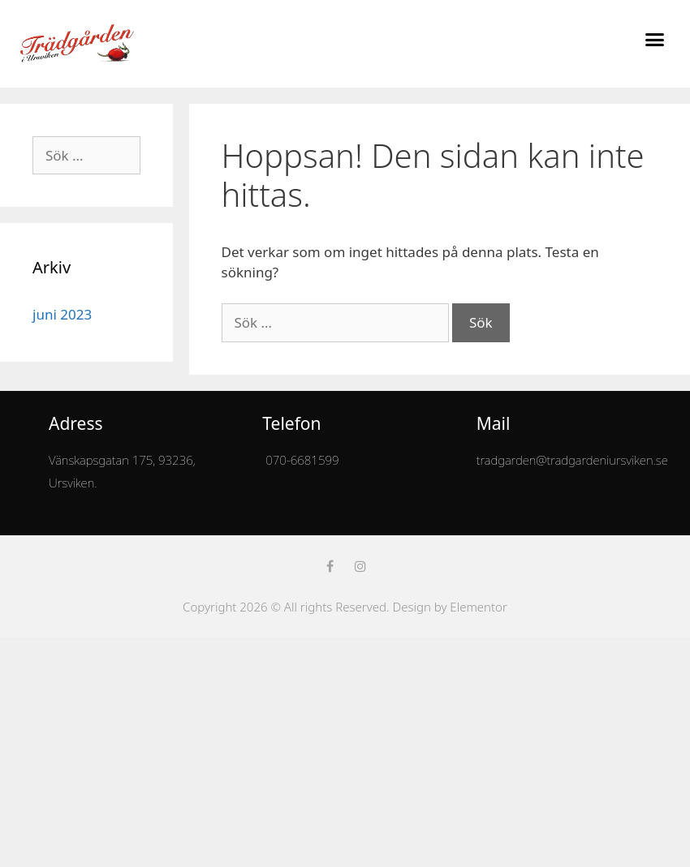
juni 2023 (62, 314)
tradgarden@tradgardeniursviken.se (572, 460)
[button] (655, 39)
